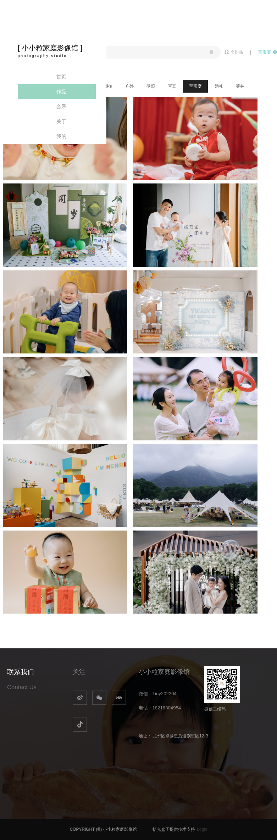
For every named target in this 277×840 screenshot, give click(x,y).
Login (202, 829)
